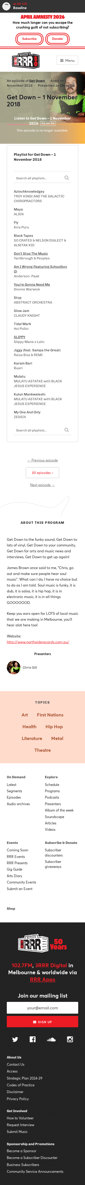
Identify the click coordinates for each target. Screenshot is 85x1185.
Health (29, 726)
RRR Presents (17, 863)
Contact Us (15, 1064)
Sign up (42, 1022)
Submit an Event (19, 888)
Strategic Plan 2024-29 (24, 1078)
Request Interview (20, 1125)
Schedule (52, 784)
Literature (32, 738)
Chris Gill (67, 86)
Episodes (14, 797)
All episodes (42, 472)
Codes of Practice (20, 1085)
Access (12, 1071)
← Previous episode (42, 460)
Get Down (37, 81)
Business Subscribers (23, 1164)
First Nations (50, 715)
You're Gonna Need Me (32, 284)
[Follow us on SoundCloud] (51, 1040)
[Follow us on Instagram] (70, 1040)
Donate (57, 38)
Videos (50, 829)
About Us (14, 1057)
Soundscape (54, 816)
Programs (52, 791)
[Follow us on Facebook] (33, 1040)
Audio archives (18, 804)
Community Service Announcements (35, 1171)
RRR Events (16, 856)
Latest (11, 784)
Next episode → (42, 485)
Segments (14, 791)
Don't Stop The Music (31, 253)
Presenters (53, 804)
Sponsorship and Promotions (30, 1144)
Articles (50, 823)
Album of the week (59, 810)
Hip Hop (54, 726)
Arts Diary (14, 876)
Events (12, 843)
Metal (57, 738)
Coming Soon (17, 850)
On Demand (16, 777)
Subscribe (29, 38)
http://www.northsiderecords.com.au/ (38, 641)
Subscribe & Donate (61, 843)
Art (25, 715)
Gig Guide (14, 869)
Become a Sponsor (21, 1151)
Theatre (42, 750)
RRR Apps (42, 979)
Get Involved (17, 1111)
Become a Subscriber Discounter (32, 1157)
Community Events (21, 882)
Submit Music (17, 1131)
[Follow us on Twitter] (15, 1040)
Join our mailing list (43, 995)
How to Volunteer (20, 1118)
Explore (51, 777)
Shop (11, 909)
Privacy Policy (18, 1098)
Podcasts (52, 797)
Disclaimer (15, 1091)
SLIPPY (19, 337)
